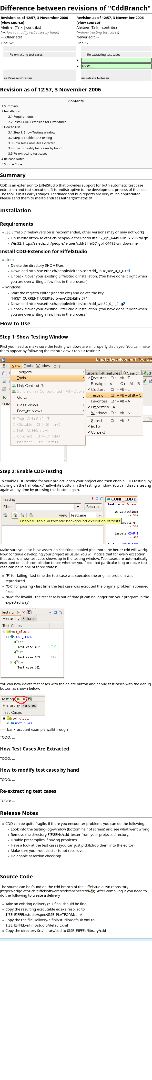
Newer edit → (87, 37)
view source (12, 22)
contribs (33, 27)
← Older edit (11, 37)
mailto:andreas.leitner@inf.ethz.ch (64, 198)
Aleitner (7, 27)
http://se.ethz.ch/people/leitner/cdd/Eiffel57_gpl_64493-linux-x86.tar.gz (88, 237)
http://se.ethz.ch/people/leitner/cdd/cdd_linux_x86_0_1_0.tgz (80, 270)
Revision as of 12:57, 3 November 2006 (34, 17)
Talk (19, 27)
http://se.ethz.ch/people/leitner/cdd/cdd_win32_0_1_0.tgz (77, 303)
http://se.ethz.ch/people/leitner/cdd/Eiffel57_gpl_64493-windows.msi (80, 243)
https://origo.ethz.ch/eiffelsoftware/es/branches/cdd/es (47, 890)
